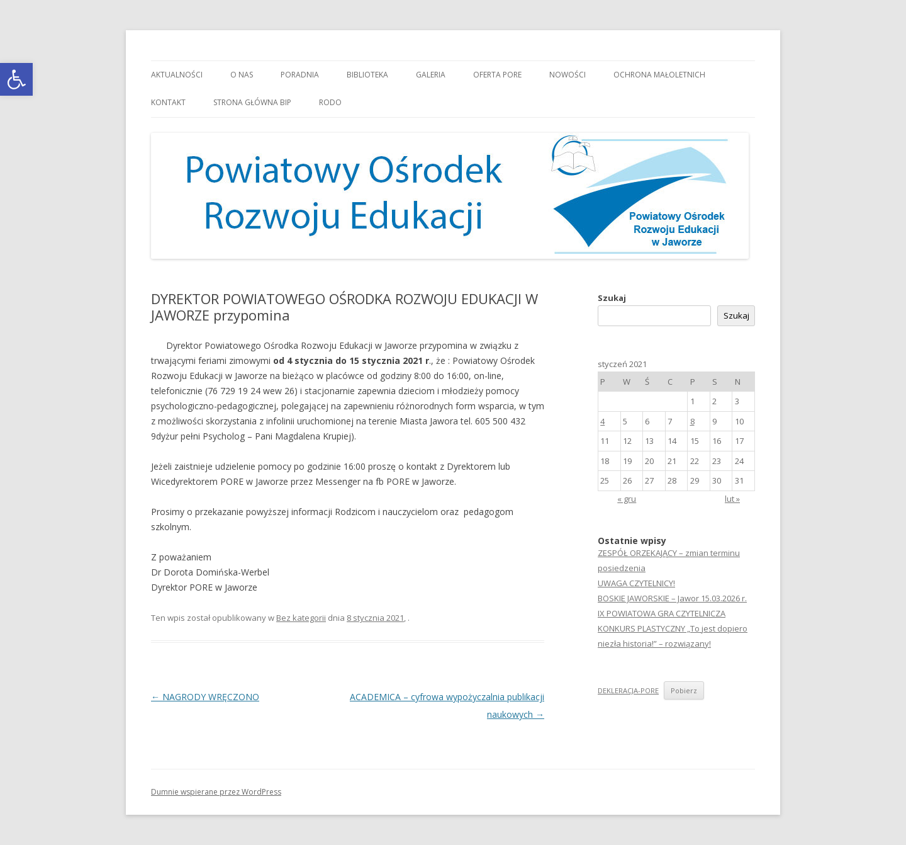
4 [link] (602, 421)
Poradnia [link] (300, 74)
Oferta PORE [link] (497, 74)
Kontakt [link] (168, 102)
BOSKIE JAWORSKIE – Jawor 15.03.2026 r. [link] (672, 598)
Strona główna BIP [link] (252, 102)
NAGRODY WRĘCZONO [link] (205, 697)
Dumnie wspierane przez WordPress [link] (216, 791)
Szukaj (612, 297)
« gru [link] (626, 498)
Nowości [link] (567, 74)
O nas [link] (241, 74)
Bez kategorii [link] (301, 617)
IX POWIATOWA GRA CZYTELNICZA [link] (661, 613)
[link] (16, 79)
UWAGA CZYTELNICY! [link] (636, 583)
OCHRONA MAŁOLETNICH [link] (659, 74)
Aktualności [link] (177, 74)
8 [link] (692, 421)
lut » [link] (732, 498)
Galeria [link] (430, 74)
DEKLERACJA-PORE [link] (628, 690)
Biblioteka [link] (367, 74)
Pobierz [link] (684, 690)
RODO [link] (330, 102)
